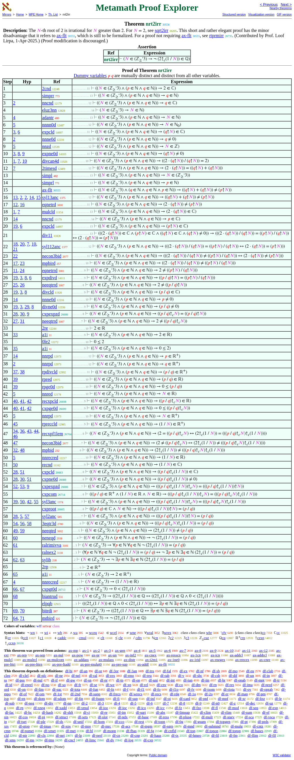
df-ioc (122, 708)
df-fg (150, 731)
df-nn (67, 703)
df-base (143, 717)
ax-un (112, 655)
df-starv (228, 717)
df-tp (119, 680)
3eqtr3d (49, 523)
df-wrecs (135, 694)
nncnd (47, 102)
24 (22, 270)
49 (15, 530)
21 (15, 249)
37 (15, 371)
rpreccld (49, 423)
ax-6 (167, 650)
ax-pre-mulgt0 (91, 664)
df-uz (269, 703)
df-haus (155, 735)
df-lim (39, 689)
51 (22, 472)
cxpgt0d (49, 589)
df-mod (233, 708)
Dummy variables (90, 75)
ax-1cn (196, 655)
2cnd (46, 88)
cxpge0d (50, 408)
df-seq (254, 708)
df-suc (57, 689)
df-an (83, 671)
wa (75, 632)
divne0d (49, 306)
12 (15, 204)
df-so (62, 685)
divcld (48, 292)
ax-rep (22, 655)
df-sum (247, 712)
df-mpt (259, 680)
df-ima (248, 685)
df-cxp (148, 740)
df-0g (179, 721)
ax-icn (215, 655)
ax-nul (58, 655)
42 (29, 401)
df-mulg (237, 726)
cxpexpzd (51, 313)
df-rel (144, 685)
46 (15, 436)
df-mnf (223, 698)
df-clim (205, 712)
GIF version (284, 14)
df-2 (84, 703)
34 (15, 431)
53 (22, 486)
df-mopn (109, 731)
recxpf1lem (52, 433)
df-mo (233, 671)
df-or (98, 671)
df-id (8, 685)
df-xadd (61, 708)
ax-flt (61, 35)
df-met (71, 731)
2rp (45, 566)
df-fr (77, 685)
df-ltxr (260, 698)
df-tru (150, 671)
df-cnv (162, 685)
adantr (48, 117)
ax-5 (152, 650)
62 (15, 559)
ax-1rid (194, 660)
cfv (224, 632)
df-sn (88, 680)
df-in (266, 675)
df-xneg (39, 708)
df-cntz (258, 726)
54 (15, 523)
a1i (45, 334)
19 (15, 226)
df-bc (28, 712)
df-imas (45, 726)
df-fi (116, 698)
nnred (47, 394)
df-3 (101, 703)
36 (22, 431)
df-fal (167, 671)
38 (22, 371)
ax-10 (229, 650)
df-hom (99, 721)
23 (22, 263)
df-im (122, 712)
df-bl (89, 731)
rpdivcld (49, 371)
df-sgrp (168, 726)
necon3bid (51, 256)
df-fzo (196, 708)
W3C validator (282, 755)
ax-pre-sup (120, 664)
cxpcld (48, 472)
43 (29, 431)
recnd (47, 464)
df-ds (59, 721)
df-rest (139, 721)
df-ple (41, 721)
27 (15, 321)
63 (22, 559)
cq (223, 638)
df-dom (39, 698)
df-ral (93, 675)
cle (120, 638)
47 (15, 442)
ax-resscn (173, 655)
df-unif (78, 721)
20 (22, 244)
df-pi (41, 717)
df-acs (125, 726)
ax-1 (85, 650)
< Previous (269, 4)
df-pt (244, 721)
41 (22, 401)
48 (22, 450)
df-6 (149, 703)
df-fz (178, 708)
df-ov (247, 689)
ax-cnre (264, 660)
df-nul (37, 680)
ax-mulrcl (29, 660)
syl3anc (49, 501)
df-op (136, 680)
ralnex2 (49, 552)
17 (15, 263)
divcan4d (50, 161)
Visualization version (261, 14)
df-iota (75, 689)
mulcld (48, 211)
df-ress (164, 717)
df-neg (29, 703)
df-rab (164, 675)
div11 (47, 235)
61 (15, 545)
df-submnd (212, 726)
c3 (187, 638)
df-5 (133, 703)
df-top (190, 731)
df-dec (250, 703)
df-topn (159, 721)
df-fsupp (98, 698)
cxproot (49, 508)
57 (26, 516)
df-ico (141, 708)
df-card (184, 698)
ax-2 (96, 650)
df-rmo (129, 675)
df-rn (213, 685)
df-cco (119, 721)
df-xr (242, 698)
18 (15, 244)
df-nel (75, 675)
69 (15, 610)
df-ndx (123, 717)
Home (20, 14)
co (263, 632)
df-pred (266, 685)
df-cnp (135, 735)
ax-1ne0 (173, 660)
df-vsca (269, 717)
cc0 (25, 638)
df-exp (273, 708)
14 (31, 197)
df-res (229, 685)
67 (22, 589)
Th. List (53, 14)
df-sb (216, 671)
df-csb (215, 675)
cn (156, 638)
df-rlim (226, 712)
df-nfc (41, 675)
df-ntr (23, 735)
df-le (278, 698)
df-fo (157, 689)
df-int (170, 680)
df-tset (22, 721)
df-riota (229, 689)
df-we (110, 685)
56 (22, 523)
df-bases (257, 731)
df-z (233, 703)
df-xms (10, 740)
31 (22, 321)
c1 (41, 638)
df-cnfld (170, 731)
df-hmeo (195, 735)
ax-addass (81, 660)
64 (15, 618)
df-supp (95, 694)
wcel (113, 632)
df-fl (214, 708)
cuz (206, 638)
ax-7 (182, 650)
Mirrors (6, 14)
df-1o (192, 694)
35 (15, 348)
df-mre (86, 726)
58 (29, 523)
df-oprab (266, 689)
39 (15, 379)
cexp (260, 638)
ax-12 (263, 650)
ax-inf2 (130, 655)
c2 (172, 638)
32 (15, 450)
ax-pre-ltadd (61, 664)
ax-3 (107, 650)
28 (15, 313)
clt (102, 638)
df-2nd (75, 694)
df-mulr (207, 717)
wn (32, 632)
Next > (286, 4)
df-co (179, 685)
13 (15, 197)
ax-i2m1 (151, 660)
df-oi (167, 698)
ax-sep (40, 655)
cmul (82, 638)
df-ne (59, 675)
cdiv (138, 638)
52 (15, 486)
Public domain (158, 755)
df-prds (263, 721)
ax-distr (129, 660)
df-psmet (27, 731)
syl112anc (51, 246)
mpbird (48, 263)
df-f (126, 689)
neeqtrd (49, 530)
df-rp (19, 708)
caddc (62, 638)
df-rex (110, 675)
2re (45, 328)
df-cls (41, 735)
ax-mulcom (55, 660)
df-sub (9, 703)
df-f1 (140, 689)
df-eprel (27, 685)
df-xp (127, 685)
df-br (221, 680)
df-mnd (188, 726)
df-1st (57, 694)
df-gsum (199, 721)
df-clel (24, 675)
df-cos (23, 717)
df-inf (150, 698)
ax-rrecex (242, 660)
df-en (21, 698)
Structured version (234, 14)
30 (22, 313)
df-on (22, 689)
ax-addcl (236, 655)
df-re (104, 712)
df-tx (174, 735)
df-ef (266, 712)
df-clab (268, 671)
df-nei (60, 735)
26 (22, 284)
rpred (47, 379)
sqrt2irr (161, 30)
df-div (48, 703)
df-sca (249, 717)
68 (15, 596)
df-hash (47, 712)
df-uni (153, 680)
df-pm (261, 694)
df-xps (66, 726)
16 (22, 204)
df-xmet (50, 731)
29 (26, 306)
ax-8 (198, 650)
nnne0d (49, 139)
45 (15, 423)
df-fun (93, 689)
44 (36, 431)
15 (38, 197)
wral (149, 632)
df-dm (196, 685)
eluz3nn (49, 110)
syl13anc (50, 197)
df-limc (90, 740)
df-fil (215, 735)
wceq (93, 632)
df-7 (166, 703)
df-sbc (197, 675)
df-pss (20, 680)
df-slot (103, 717)
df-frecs (114, 694)
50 (15, 464)
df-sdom (60, 698)
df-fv (191, 689)
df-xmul (83, 708)
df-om (40, 694)
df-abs (160, 712)
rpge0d (48, 386)
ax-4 (137, 650)
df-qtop (24, 726)
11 (15, 270)
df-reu (147, 675)
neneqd (48, 537)
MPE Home (36, 14)
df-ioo (103, 708)
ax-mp (73, 650)
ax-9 (213, 650)
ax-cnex (151, 655)
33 (15, 334)
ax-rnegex (217, 660)
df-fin (79, 698)
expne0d (50, 153)
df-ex (183, 671)
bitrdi (47, 610)
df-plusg (185, 717)
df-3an (132, 671)
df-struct (61, 717)
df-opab (240, 680)
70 (22, 610)
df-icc (160, 708)
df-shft (68, 712)
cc (278, 632)
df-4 (117, 703)
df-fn (110, 689)
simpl (47, 175)
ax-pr (95, 655)
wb (59, 632)
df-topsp (234, 731)
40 (15, 401)
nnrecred (50, 457)
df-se (93, 685)
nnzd (46, 146)
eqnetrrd (49, 270)
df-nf (199, 671)
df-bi (68, 671)
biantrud (49, 596)
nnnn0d (49, 124)
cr (9, 638)
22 (15, 256)
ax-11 (246, 650)
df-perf (97, 735)
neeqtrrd (49, 284)
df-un (250, 675)
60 (15, 537)
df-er (224, 694)
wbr (209, 632)
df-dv (110, 740)
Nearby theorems (281, 8)
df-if (54, 680)
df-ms (30, 740)
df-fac (9, 712)
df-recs (156, 694)
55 (36, 501)
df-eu (250, 671)
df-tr (276, 680)
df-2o (209, 694)
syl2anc (49, 516)
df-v (181, 675)
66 (15, 589)
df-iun (188, 680)
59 (22, 530)
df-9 (198, 703)
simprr (48, 95)
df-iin (205, 680)
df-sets (83, 717)
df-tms (49, 740)
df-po (45, 685)
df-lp (78, 735)
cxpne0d (50, 479)
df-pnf (203, 698)
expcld (48, 132)
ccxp (12, 643)
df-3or (114, 671)
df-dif (233, 675)
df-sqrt (141, 712)
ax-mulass (106, 660)
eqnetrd (49, 204)
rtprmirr (216, 35)
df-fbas (131, 731)
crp (242, 638)
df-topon (211, 731)
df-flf (272, 735)
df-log (128, 740)
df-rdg (174, 694)
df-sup (133, 698)
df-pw (70, 680)
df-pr (104, 680)
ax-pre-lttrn (33, 664)
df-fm (233, 735)
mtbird (48, 618)
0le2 (46, 341)
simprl (48, 182)
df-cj (86, 712)
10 (24, 161)
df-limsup (182, 712)
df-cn (116, 735)
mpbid (48, 450)
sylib (46, 559)
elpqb (47, 603)
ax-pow (77, 655)
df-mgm (146, 726)
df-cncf (69, 740)
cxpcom (49, 494)
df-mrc (106, 726)
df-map (242, 694)
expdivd (49, 277)
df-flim (253, 735)
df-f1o (174, 689)
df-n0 (216, 703)
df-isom (209, 689)
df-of (23, 694)
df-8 (182, 703)
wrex (167, 632)
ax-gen (120, 650)
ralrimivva (51, 545)
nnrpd (47, 356)
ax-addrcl (260, 655)
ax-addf (143, 664)
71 (22, 618)
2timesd (49, 168)
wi (46, 632)
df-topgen (223, 721)
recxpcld (50, 401)
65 (15, 574)
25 (15, 284)
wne (133, 632)
